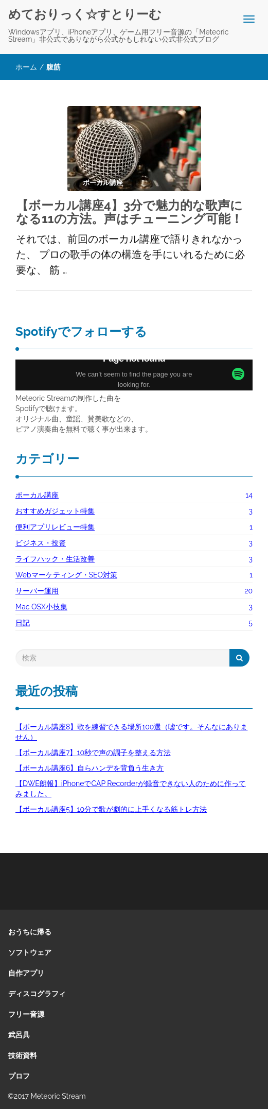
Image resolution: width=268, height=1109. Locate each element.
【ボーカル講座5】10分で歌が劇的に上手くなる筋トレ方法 (111, 809)
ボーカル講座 (37, 495)
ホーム (26, 67)
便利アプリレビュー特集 (55, 527)
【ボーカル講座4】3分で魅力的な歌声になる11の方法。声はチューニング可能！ (129, 212)
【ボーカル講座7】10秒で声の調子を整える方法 (93, 752)
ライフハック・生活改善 (55, 559)
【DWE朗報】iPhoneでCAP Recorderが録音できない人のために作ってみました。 (130, 788)
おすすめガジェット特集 (55, 511)
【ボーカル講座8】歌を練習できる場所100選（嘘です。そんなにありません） (131, 732)
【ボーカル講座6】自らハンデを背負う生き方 (89, 768)
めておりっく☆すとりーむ (85, 14)
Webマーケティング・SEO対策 (66, 575)
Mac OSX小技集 (41, 607)
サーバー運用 (37, 591)
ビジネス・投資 (40, 543)
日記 (22, 623)
